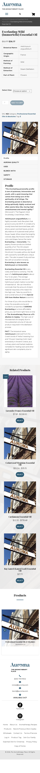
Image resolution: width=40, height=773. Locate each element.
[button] (33, 14)
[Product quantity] (5, 102)
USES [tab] (6, 166)
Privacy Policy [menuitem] (31, 742)
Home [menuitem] (5, 725)
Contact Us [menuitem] (17, 733)
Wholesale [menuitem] (7, 733)
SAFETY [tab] (7, 175)
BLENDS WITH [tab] (9, 171)
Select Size (7, 90)
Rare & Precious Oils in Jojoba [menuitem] (24, 729)
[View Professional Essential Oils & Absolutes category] (20, 628)
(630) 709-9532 (20, 679)
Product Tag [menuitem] (16, 737)
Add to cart (17, 103)
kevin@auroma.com (20, 691)
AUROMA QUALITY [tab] (11, 162)
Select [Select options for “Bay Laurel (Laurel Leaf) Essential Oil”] (20, 580)
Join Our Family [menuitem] (29, 737)
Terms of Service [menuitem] (30, 733)
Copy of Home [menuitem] (20, 746)
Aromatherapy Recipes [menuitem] (28, 725)
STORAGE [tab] (8, 179)
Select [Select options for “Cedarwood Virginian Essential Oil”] (20, 474)
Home (4, 19)
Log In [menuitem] (6, 737)
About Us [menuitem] (13, 725)
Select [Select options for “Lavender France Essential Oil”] (20, 420)
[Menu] (6, 14)
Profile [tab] (6, 158)
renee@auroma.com (20, 685)
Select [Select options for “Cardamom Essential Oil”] (20, 527)
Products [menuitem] (7, 729)
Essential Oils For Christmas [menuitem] (13, 742)
